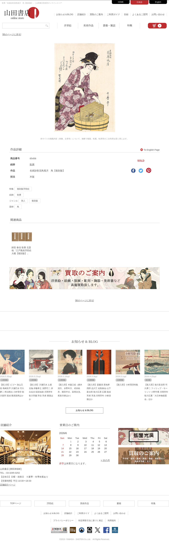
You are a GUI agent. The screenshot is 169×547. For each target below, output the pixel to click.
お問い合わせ (158, 14)
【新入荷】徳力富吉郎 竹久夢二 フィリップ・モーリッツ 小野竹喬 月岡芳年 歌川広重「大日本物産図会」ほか (156, 392)
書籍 (119, 503)
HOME (121, 2)
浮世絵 (68, 25)
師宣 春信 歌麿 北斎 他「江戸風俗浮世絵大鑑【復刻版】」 (22, 251)
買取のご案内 (96, 14)
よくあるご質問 (140, 14)
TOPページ (15, 503)
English (158, 2)
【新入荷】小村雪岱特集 (127, 385)
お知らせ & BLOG (84, 341)
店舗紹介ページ (7, 485)
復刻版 (35, 201)
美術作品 (88, 25)
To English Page (150, 150)
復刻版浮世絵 (23, 189)
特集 (129, 25)
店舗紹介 (81, 14)
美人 (23, 201)
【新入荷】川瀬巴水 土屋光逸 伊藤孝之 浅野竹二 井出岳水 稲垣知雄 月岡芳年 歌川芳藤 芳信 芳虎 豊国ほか (41, 392)
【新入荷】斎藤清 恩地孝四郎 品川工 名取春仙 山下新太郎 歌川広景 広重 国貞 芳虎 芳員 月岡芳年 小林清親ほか (99, 392)
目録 (126, 14)
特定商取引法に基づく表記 (90, 521)
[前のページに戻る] (11, 34)
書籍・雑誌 (109, 25)
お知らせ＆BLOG (64, 14)
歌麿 (32, 164)
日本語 (139, 2)
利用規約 (112, 521)
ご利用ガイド (113, 14)
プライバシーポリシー (63, 521)
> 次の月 (105, 460)
